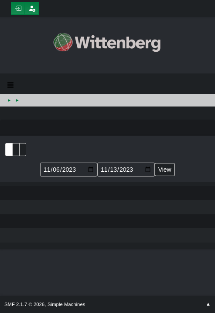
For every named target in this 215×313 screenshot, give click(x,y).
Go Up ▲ (208, 304)
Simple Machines (66, 304)
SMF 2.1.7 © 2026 (24, 304)
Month (15, 149)
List (8, 149)
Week (22, 149)
